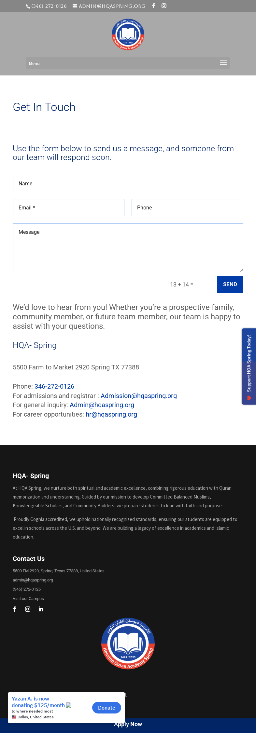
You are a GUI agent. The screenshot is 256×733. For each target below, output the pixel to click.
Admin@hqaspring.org (102, 405)
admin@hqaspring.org (33, 580)
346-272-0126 (54, 386)
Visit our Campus (28, 598)
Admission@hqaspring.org (139, 396)
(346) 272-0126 (27, 589)
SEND (230, 284)
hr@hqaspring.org (111, 414)
